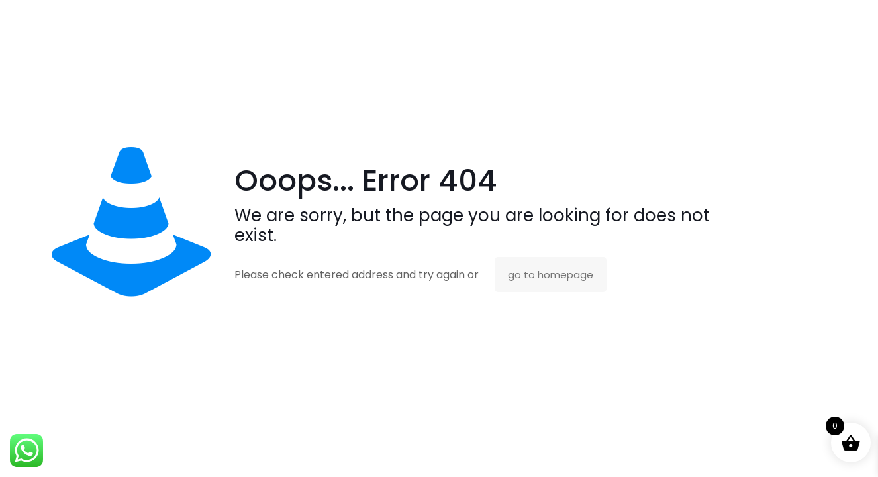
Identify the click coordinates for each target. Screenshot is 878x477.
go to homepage (550, 275)
